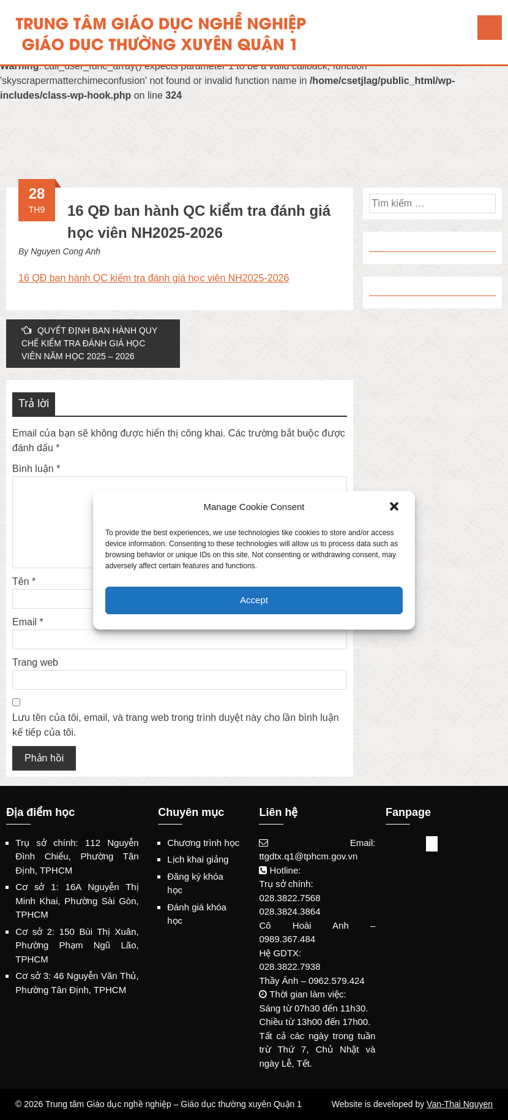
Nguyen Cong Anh (65, 251)
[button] (395, 507)
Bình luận (36, 468)
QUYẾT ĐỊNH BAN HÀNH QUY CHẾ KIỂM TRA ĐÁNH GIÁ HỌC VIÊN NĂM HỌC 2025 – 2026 (89, 343)
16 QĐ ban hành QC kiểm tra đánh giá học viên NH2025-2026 (153, 278)
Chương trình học (203, 842)
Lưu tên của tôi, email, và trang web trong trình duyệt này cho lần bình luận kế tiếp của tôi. (175, 724)
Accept (254, 600)
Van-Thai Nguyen (460, 1104)
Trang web (35, 662)
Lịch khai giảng (197, 859)
